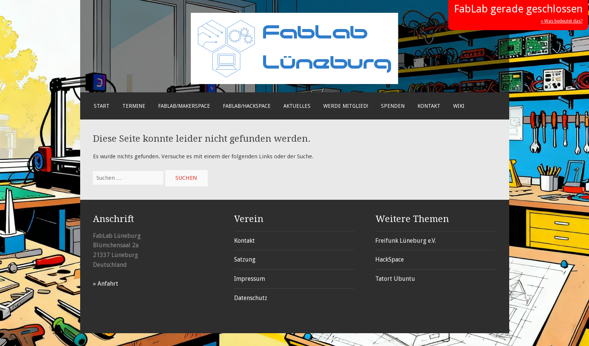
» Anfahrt (105, 283)
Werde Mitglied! (345, 106)
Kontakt (428, 106)
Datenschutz (250, 298)
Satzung (245, 259)
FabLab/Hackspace (247, 106)
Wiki (458, 106)
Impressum (249, 278)
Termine (133, 106)
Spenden (393, 106)
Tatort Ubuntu (395, 278)
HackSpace (389, 259)
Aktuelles (296, 106)
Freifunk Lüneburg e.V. (405, 240)
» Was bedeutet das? (562, 21)
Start (102, 106)
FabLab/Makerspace (184, 106)
